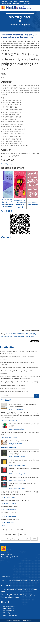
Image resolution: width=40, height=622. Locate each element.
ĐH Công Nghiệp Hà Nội (27, 334)
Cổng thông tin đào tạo (10, 615)
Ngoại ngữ (23, 534)
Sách (12, 334)
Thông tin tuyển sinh (9, 608)
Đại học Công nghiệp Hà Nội (11, 606)
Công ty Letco (26, 3)
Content (6, 237)
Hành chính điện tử (8, 610)
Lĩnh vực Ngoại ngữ (6, 164)
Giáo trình (17, 334)
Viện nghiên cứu (17, 3)
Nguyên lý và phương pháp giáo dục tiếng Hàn (17, 336)
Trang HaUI (4, 1)
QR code (6, 210)
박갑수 (32, 336)
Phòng (10, 1)
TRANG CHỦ (14, 25)
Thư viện (8, 334)
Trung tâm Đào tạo (24, 1)
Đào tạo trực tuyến (8, 613)
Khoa (15, 1)
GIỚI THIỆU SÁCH (24, 25)
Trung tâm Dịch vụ (6, 3)
